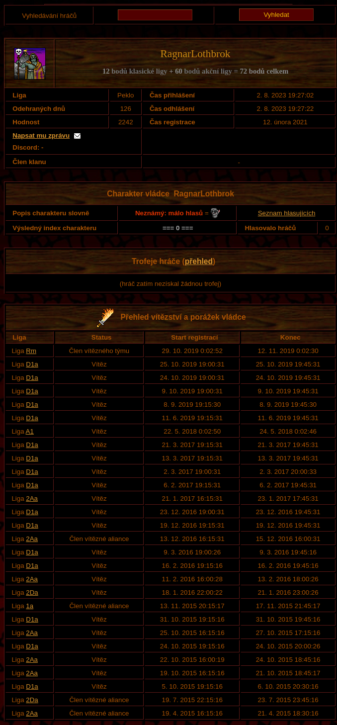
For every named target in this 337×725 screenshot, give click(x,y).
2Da (32, 592)
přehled (199, 261)
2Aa (32, 498)
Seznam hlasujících (287, 213)
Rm (31, 351)
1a (29, 606)
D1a (32, 364)
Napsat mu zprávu (41, 135)
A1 (30, 431)
